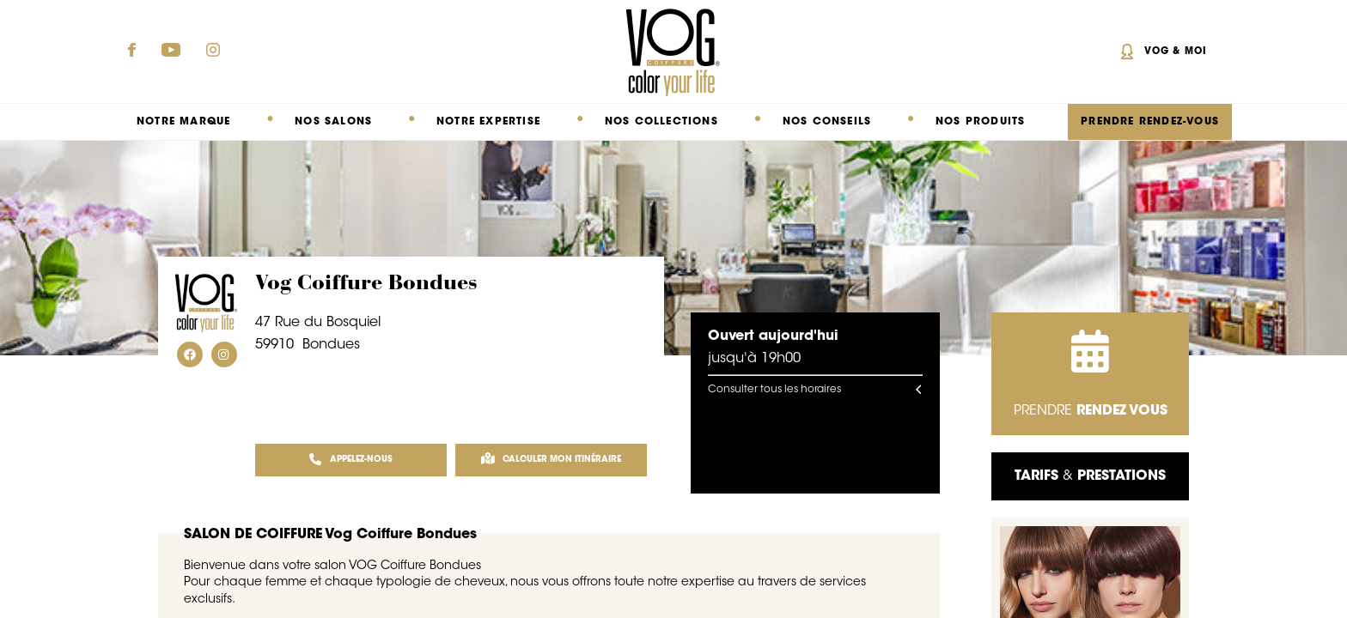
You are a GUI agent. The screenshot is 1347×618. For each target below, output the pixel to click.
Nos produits (980, 122)
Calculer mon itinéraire (551, 460)
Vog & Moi (1175, 52)
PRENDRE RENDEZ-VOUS (1150, 122)
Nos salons (333, 122)
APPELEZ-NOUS (351, 460)
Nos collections (661, 122)
